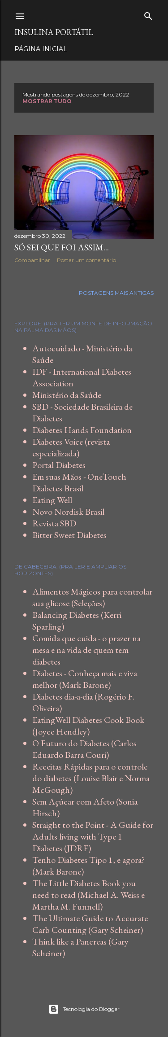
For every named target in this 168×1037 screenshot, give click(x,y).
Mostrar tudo (47, 101)
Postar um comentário (86, 260)
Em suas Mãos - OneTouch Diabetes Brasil (79, 482)
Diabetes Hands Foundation (82, 430)
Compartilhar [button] (32, 260)
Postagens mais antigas (116, 292)
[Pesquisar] (148, 14)
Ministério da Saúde (66, 395)
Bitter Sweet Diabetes (69, 535)
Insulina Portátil (53, 32)
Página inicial (40, 49)
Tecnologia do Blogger (84, 1009)
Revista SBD (54, 523)
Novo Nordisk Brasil (68, 511)
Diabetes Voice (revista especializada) (71, 447)
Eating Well (52, 500)
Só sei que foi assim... (61, 247)
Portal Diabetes (59, 465)
